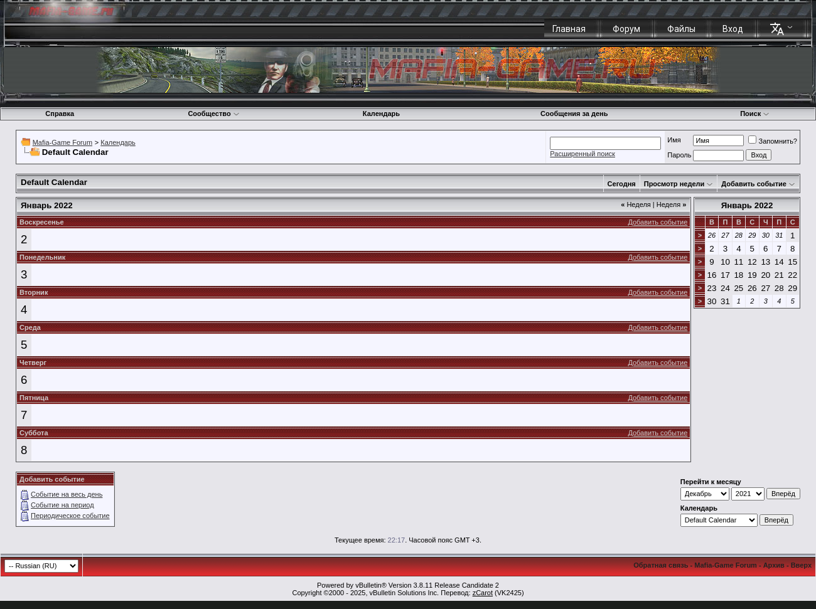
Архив (774, 565)
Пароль (679, 155)
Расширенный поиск (582, 153)
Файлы (681, 29)
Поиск (755, 113)
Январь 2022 (747, 205)
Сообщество (213, 113)
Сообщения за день (574, 113)
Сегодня (622, 184)
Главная (569, 29)
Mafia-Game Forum (62, 142)
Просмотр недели (674, 184)
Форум (626, 29)
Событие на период (62, 505)
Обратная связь (660, 565)
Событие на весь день (66, 494)
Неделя (636, 204)
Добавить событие (753, 184)
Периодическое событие (70, 515)
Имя (673, 140)
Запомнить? (772, 141)
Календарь (381, 113)
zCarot (483, 592)
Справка (59, 113)
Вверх (801, 565)
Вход (732, 29)
